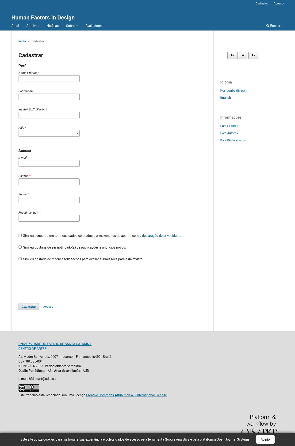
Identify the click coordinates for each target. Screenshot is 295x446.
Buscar (273, 26)
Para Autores (229, 133)
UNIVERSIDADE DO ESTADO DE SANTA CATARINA (55, 344)
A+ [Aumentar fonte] (233, 55)
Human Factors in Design (43, 17)
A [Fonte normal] (243, 55)
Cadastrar (29, 306)
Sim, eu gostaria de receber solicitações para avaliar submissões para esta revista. (81, 259)
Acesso (278, 3)
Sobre (71, 26)
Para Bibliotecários (233, 140)
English (225, 97)
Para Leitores (229, 126)
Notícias (53, 26)
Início (22, 41)
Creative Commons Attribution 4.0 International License (126, 395)
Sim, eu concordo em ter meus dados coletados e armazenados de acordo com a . (100, 236)
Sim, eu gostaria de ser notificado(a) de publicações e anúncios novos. (72, 247)
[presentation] (54, 282)
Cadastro (262, 3)
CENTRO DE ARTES (32, 349)
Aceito (265, 439)
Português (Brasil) (233, 90)
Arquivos (32, 26)
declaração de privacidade (161, 236)
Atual (15, 26)
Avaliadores (94, 26)
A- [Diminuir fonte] (253, 55)
